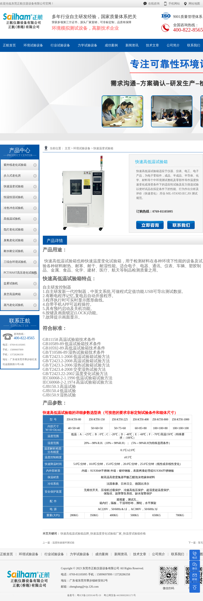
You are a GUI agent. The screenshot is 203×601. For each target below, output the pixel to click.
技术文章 (139, 554)
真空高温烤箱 (12, 294)
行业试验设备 (54, 554)
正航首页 (6, 554)
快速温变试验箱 (103, 148)
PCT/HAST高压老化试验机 (20, 272)
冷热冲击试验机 (14, 207)
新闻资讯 (120, 554)
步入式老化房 (12, 175)
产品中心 (19, 152)
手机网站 (174, 3)
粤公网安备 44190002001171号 (120, 595)
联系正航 (19, 322)
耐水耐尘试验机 (14, 251)
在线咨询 (154, 3)
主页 (67, 148)
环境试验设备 (81, 148)
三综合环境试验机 (15, 261)
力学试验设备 (79, 554)
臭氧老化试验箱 (14, 240)
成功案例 (101, 554)
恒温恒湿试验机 (14, 197)
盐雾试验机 (11, 283)
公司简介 (158, 554)
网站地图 (194, 3)
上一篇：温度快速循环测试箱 (58, 542)
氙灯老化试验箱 (14, 229)
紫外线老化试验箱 (15, 164)
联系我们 (177, 554)
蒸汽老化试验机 (14, 304)
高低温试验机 (12, 218)
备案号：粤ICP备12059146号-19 (84, 595)
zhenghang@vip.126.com (84, 586)
